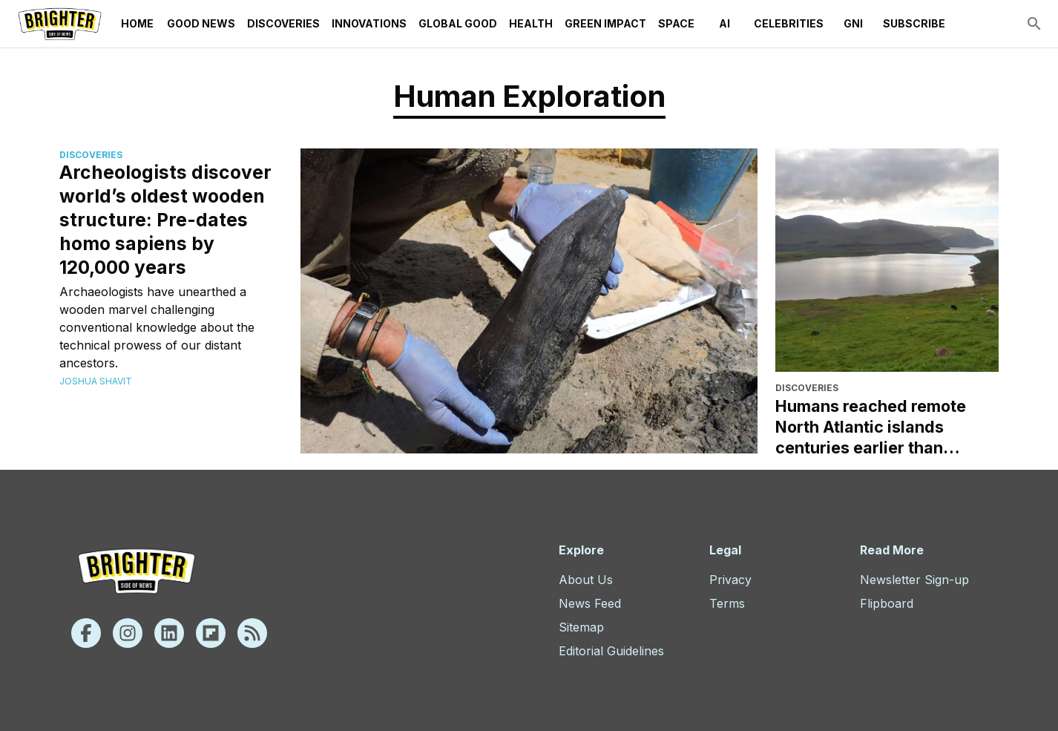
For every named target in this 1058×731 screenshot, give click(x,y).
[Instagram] (127, 633)
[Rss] (252, 633)
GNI (853, 23)
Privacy (730, 579)
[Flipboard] (211, 633)
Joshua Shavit (95, 381)
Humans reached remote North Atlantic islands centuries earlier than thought (870, 427)
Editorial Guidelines (611, 650)
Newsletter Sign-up (914, 579)
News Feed (590, 603)
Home (137, 23)
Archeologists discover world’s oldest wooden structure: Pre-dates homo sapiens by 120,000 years (165, 219)
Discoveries (283, 23)
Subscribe (914, 23)
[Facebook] (86, 633)
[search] (1034, 24)
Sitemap (581, 627)
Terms (727, 603)
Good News (201, 23)
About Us (586, 579)
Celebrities (788, 23)
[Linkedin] (169, 633)
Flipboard (886, 603)
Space (676, 23)
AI (724, 23)
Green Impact (605, 23)
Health (531, 23)
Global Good (458, 23)
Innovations (369, 23)
